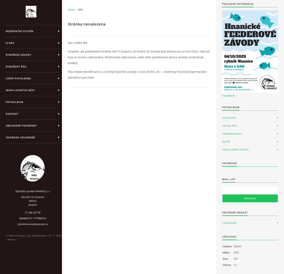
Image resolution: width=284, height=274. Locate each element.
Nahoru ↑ (13, 239)
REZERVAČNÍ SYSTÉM (19, 31)
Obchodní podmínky (21, 125)
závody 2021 (229, 117)
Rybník (226, 141)
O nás (10, 43)
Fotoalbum (14, 102)
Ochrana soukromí (20, 137)
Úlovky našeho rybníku (235, 149)
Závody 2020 (229, 125)
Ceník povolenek (18, 78)
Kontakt (12, 114)
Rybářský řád (16, 66)
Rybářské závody (19, 55)
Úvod (71, 9)
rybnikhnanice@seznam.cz (32, 224)
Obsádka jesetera (232, 133)
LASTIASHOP (229, 223)
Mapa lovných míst (20, 90)
